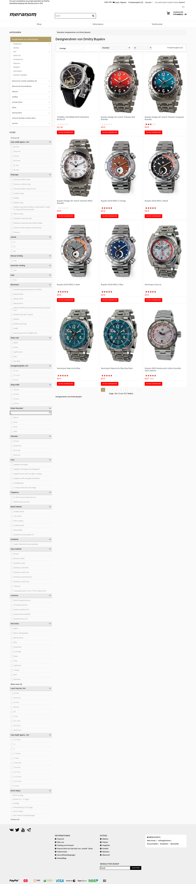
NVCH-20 (16, 56)
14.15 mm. (18, 781)
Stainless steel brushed (23, 577)
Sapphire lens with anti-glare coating (28, 474)
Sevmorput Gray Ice (153, 284)
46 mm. (16, 693)
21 (15, 247)
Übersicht (106, 855)
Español (170, 2)
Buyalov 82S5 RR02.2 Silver (68, 284)
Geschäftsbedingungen (66, 855)
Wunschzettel (152, 844)
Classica (16, 63)
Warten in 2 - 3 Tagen (21, 799)
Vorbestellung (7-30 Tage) (23, 807)
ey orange (17, 652)
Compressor (18, 59)
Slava (14, 107)
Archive (15, 123)
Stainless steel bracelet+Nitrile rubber (28, 223)
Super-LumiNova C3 (21, 610)
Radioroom (17, 44)
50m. (15, 431)
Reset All (15, 138)
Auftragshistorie (164, 841)
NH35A (16, 319)
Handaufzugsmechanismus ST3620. (28, 290)
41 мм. (16, 165)
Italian (176, 2)
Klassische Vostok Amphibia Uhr (24, 81)
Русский (158, 2)
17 (15, 242)
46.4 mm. (17, 698)
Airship (16, 48)
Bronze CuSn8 (19, 558)
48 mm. (16, 707)
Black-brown (18, 638)
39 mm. (16, 147)
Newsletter (174, 844)
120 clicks (18, 516)
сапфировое (19, 483)
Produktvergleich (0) (175, 48)
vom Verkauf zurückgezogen (24, 815)
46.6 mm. (17, 455)
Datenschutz (62, 852)
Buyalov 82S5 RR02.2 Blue (112, 284)
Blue (15, 642)
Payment (60, 839)
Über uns (60, 842)
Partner (105, 842)
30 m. (16, 422)
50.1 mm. (17, 721)
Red (15, 357)
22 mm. (16, 399)
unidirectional (19, 525)
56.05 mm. (18, 730)
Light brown (18, 352)
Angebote (106, 845)
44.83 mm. (18, 446)
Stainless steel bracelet (23, 218)
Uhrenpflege (61, 858)
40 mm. (16, 156)
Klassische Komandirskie (22, 86)
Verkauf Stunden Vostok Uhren (24, 118)
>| (139, 390)
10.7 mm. (17, 740)
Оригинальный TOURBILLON (25, 333)
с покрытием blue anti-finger (25, 488)
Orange (16, 670)
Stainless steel (19, 563)
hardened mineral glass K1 (24, 535)
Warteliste (164, 844)
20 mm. (16, 394)
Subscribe (136, 868)
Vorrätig (16, 803)
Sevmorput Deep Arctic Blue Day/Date (117, 368)
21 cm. (16, 371)
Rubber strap (18, 203)
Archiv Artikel (18, 811)
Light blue (17, 665)
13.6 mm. (17, 767)
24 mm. (16, 403)
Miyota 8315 (18, 303)
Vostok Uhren (17, 102)
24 (15, 251)
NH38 (16, 328)
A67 (14, 52)
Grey (15, 661)
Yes (15, 261)
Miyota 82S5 (18, 299)
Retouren (105, 852)
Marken (105, 839)
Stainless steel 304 (21, 568)
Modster (16, 67)
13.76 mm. (18, 777)
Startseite (60, 32)
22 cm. (16, 380)
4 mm (16, 716)
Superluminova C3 (20, 619)
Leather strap (19, 193)
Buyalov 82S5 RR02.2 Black (156, 201)
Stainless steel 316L (21, 572)
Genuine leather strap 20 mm (25, 189)
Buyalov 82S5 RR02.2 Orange (113, 201)
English (164, 2)
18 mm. (16, 390)
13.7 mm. (17, 772)
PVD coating (18, 521)
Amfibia (15, 97)
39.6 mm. (17, 151)
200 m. (16, 418)
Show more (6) (16, 684)
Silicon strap (18, 214)
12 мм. (16, 758)
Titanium (17, 586)
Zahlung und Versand (65, 845)
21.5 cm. (17, 375)
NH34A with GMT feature (23, 315)
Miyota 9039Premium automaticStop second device (32, 309)
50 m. (16, 427)
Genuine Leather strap (22, 184)
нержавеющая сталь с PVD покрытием (30, 591)
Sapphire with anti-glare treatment (27, 478)
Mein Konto (151, 841)
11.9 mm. (17, 754)
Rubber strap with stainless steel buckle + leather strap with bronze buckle (32, 208)
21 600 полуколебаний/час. (25, 497)
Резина (17, 232)
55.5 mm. (17, 726)
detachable (18, 530)
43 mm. (16, 441)
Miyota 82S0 (18, 294)
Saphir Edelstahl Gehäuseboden (26, 544)
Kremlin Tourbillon (20, 75)
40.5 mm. (17, 161)
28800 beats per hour (22, 502)
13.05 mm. (18, 763)
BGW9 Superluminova (22, 600)
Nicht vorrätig (18, 795)
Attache (15, 92)
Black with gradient (21, 633)
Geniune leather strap (22, 180)
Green (16, 347)
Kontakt (105, 849)
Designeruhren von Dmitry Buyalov (25, 39)
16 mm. (16, 786)
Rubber (16, 198)
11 (15, 744)
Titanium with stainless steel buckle (27, 228)
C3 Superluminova (20, 605)
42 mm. (16, 170)
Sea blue (17, 361)
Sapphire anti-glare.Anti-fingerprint (27, 469)
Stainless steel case (21, 582)
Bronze (16, 554)
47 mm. (16, 702)
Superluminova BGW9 (22, 614)
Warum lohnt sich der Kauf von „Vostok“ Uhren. (75, 849)
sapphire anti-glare (21, 464)
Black (16, 343)
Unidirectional (19, 512)
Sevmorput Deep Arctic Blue (68, 368)
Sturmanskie (17, 113)
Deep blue (17, 647)
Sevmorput (17, 71)
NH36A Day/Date (20, 324)
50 (15, 712)
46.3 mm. (17, 450)
